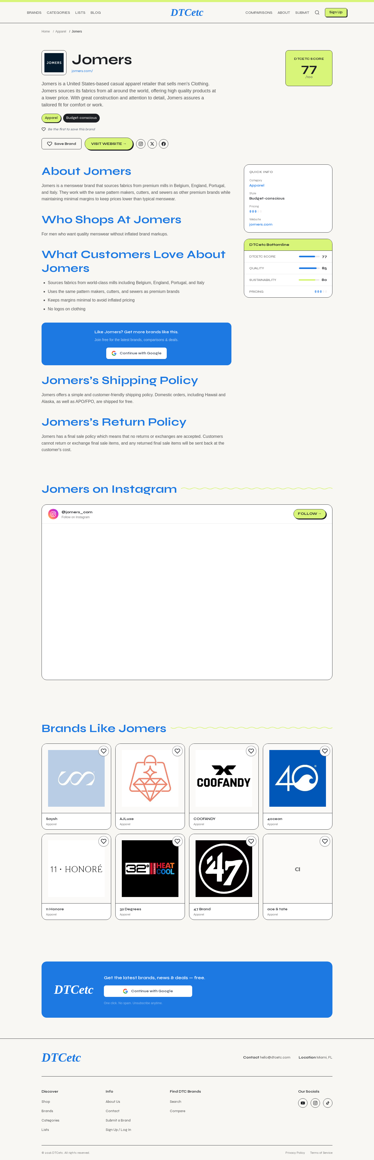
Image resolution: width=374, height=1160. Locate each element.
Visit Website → (108, 144)
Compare (177, 1111)
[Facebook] (163, 144)
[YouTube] (303, 1103)
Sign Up (336, 12)
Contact (112, 1111)
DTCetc (187, 12)
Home (46, 31)
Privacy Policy (295, 1153)
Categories (58, 12)
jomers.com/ (82, 71)
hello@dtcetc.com (275, 1057)
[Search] (317, 12)
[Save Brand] (103, 751)
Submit (302, 12)
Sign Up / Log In (118, 1129)
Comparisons (258, 12)
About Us (113, 1101)
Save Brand (61, 143)
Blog (96, 12)
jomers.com (260, 224)
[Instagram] (140, 144)
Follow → (310, 513)
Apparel (60, 31)
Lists (80, 12)
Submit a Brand (118, 1120)
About (284, 12)
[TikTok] (327, 1103)
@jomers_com (77, 512)
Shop (46, 1101)
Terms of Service (321, 1153)
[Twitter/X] (152, 144)
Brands (34, 12)
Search (175, 1101)
